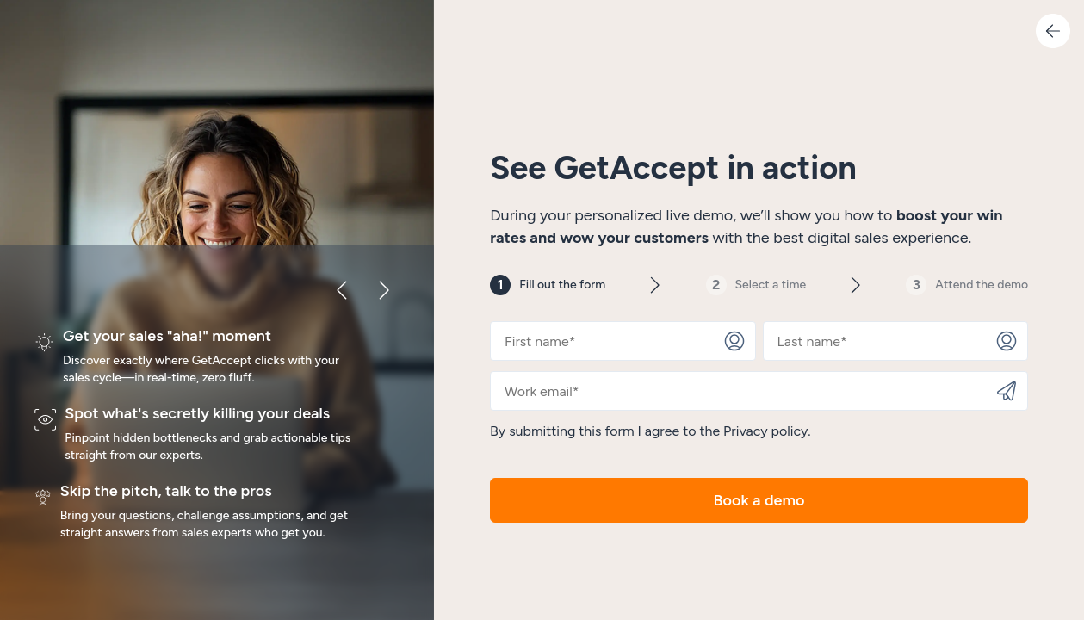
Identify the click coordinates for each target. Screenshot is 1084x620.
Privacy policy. (767, 431)
